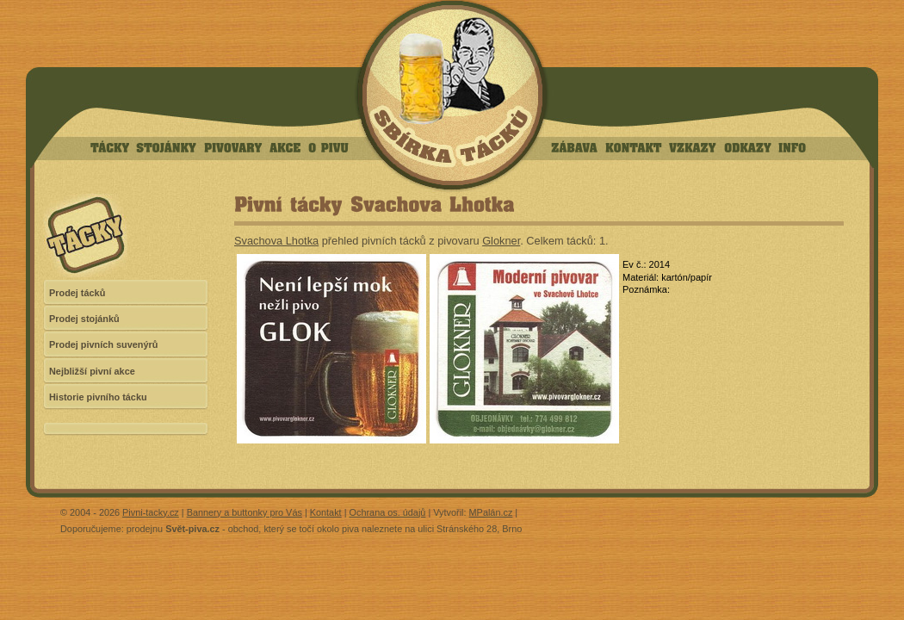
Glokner (501, 240)
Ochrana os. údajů (388, 512)
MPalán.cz (491, 512)
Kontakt (326, 512)
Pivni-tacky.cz (150, 512)
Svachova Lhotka (276, 240)
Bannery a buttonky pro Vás (244, 512)
